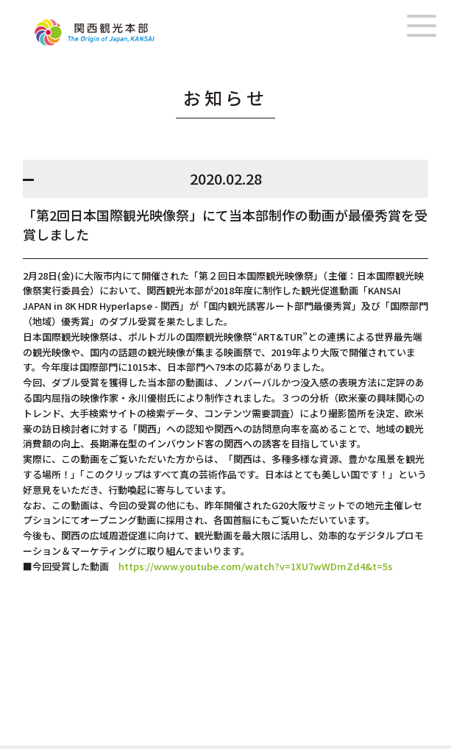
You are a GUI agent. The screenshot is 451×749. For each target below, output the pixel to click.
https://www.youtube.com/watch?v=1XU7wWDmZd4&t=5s (251, 566)
